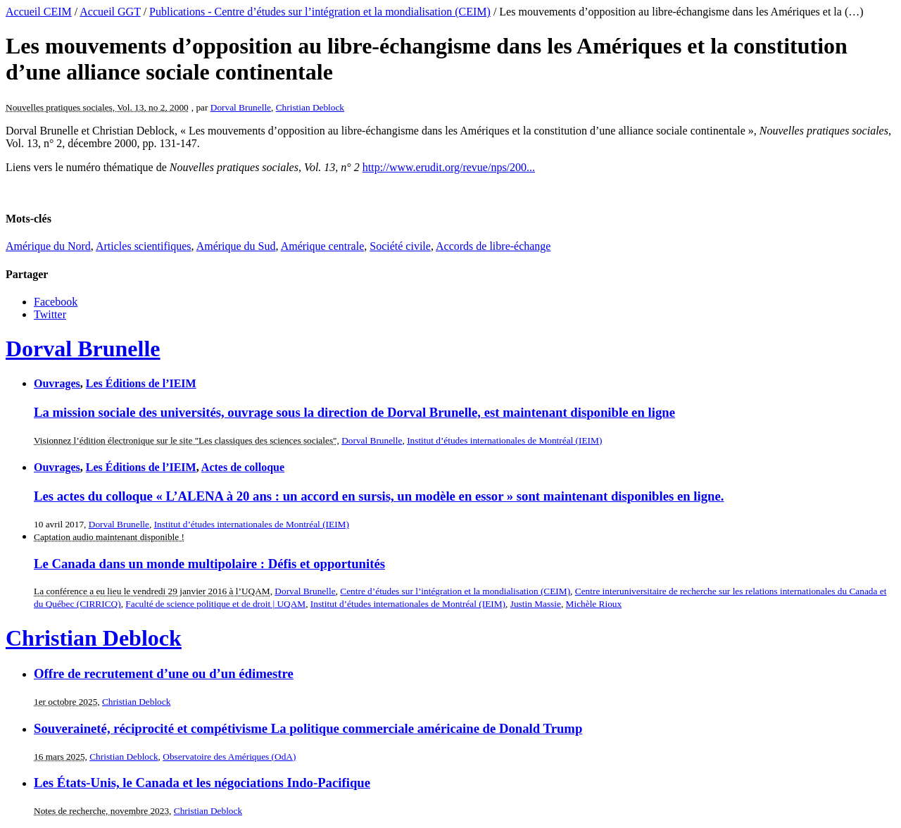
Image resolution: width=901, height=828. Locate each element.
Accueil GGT (110, 12)
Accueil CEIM (39, 12)
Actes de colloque (242, 467)
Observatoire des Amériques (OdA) (229, 756)
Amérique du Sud (236, 246)
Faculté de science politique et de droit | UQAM (215, 603)
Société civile (400, 246)
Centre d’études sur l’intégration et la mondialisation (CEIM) (455, 591)
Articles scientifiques (143, 246)
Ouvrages (57, 383)
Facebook (55, 302)
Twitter (50, 314)
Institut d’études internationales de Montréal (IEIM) (504, 440)
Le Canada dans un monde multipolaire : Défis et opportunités (209, 563)
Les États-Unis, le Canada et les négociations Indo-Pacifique (202, 782)
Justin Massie (535, 603)
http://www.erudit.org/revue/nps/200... (449, 167)
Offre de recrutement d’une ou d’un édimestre (164, 673)
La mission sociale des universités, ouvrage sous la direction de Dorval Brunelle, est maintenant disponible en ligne (354, 412)
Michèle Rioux (594, 603)
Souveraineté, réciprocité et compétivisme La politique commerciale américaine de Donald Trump (308, 728)
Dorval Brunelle (240, 107)
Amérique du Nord (48, 246)
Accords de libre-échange (493, 246)
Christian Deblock (310, 107)
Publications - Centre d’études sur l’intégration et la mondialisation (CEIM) (320, 12)
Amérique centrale (323, 246)
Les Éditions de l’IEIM (141, 383)
